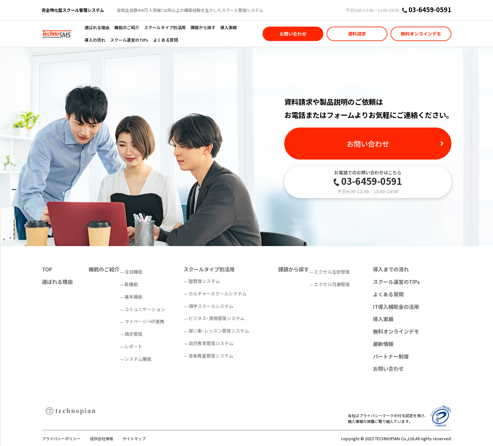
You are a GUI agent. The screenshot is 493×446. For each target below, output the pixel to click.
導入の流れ (95, 40)
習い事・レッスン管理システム (219, 330)
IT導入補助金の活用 (396, 306)
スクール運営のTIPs (129, 40)
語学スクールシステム (211, 306)
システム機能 (138, 359)
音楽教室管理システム (211, 355)
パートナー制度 (391, 356)
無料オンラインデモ (421, 33)
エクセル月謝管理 (332, 284)
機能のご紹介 (126, 27)
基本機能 (133, 296)
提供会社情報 (101, 438)
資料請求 (357, 33)
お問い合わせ (292, 33)
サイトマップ (134, 438)
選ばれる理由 (97, 27)
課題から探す (202, 27)
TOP (47, 269)
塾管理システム (204, 281)
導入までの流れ (391, 269)
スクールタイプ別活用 (165, 27)
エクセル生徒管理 (332, 271)
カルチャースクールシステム (218, 293)
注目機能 (133, 271)
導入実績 (228, 27)
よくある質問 (165, 40)
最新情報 (383, 344)
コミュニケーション (145, 309)
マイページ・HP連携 (144, 321)
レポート (133, 346)
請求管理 (133, 334)
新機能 (131, 284)
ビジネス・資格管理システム (217, 318)
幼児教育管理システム (211, 343)
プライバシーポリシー (61, 438)
